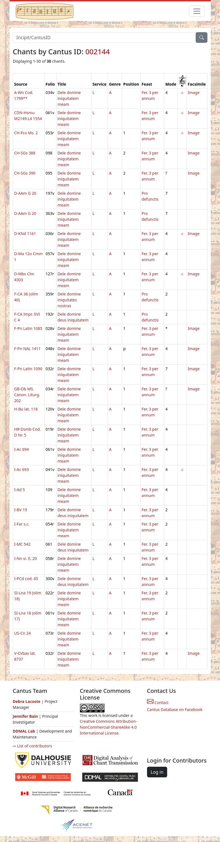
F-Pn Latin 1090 (28, 368)
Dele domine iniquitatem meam (69, 98)
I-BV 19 (20, 509)
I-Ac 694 (21, 449)
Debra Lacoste (27, 701)
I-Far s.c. (22, 524)
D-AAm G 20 (25, 193)
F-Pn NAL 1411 (27, 348)
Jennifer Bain (26, 716)
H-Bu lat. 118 (26, 409)
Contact (158, 702)
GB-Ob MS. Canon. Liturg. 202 (27, 394)
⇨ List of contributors (32, 746)
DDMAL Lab (24, 731)
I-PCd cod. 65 (26, 578)
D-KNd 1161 (25, 233)
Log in (157, 772)
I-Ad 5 (19, 489)
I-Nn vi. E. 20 (25, 558)
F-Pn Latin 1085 (28, 328)
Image (194, 92)
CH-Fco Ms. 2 (26, 132)
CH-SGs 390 (25, 173)
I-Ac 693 (21, 469)
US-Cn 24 (22, 633)
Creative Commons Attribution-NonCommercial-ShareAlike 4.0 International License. (108, 727)
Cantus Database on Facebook (175, 709)
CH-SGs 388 (25, 153)
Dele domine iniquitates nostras (69, 299)
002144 (97, 51)
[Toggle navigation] (197, 11)
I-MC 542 (22, 544)
